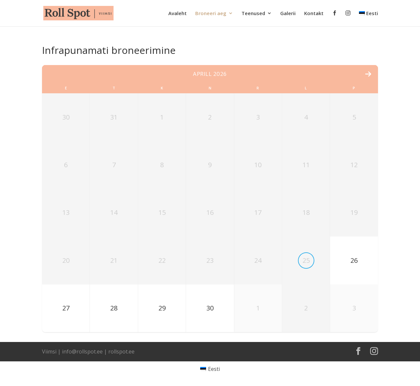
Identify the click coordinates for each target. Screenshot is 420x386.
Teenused (253, 13)
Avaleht (177, 13)
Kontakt (314, 13)
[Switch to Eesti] (210, 369)
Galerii (288, 13)
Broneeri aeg (210, 13)
